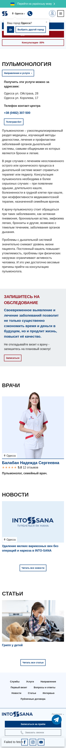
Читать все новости (33, 568)
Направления (48, 681)
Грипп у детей (12, 645)
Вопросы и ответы (44, 687)
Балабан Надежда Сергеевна (30, 462)
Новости (16, 693)
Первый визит (19, 687)
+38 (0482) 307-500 (17, 112)
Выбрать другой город (30, 29)
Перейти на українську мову (34, 3)
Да (10, 29)
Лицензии (57, 714)
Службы (14, 681)
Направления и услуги (18, 73)
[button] (19, 13)
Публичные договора (33, 699)
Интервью (49, 693)
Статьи (32, 693)
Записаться (12, 358)
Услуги (30, 681)
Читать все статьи (33, 662)
